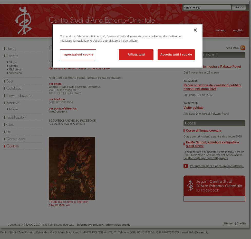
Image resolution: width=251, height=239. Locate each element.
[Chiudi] (195, 30)
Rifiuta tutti (136, 54)
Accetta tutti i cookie (176, 54)
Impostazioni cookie (78, 54)
